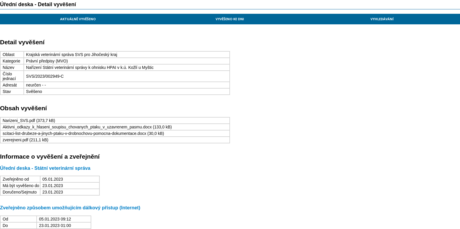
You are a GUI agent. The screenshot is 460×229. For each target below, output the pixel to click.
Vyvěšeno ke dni (230, 19)
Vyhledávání (382, 19)
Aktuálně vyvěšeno (78, 19)
